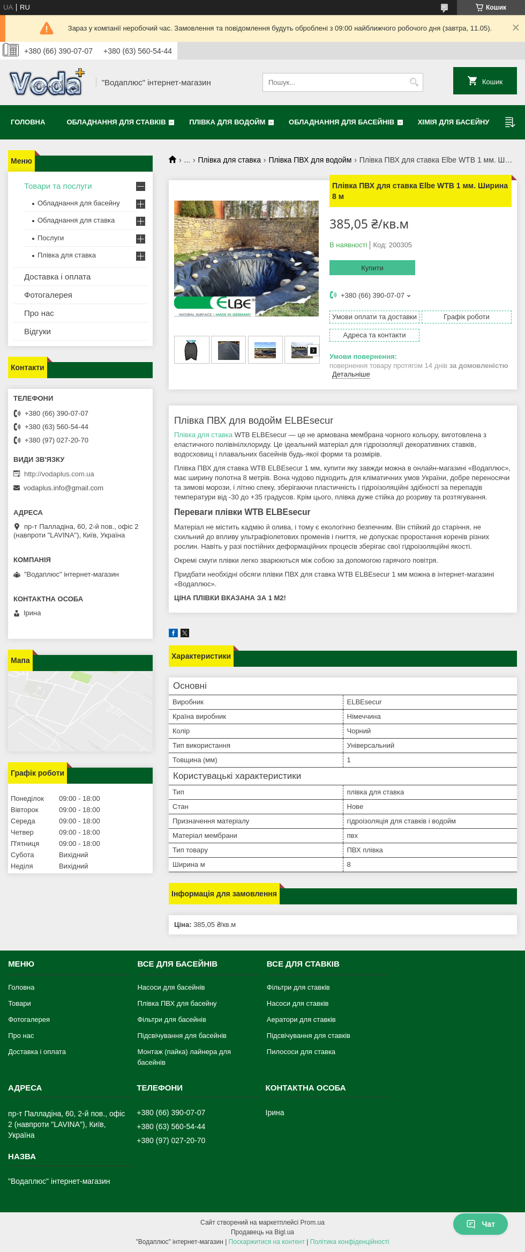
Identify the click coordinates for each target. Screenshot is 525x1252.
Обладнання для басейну (79, 203)
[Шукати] (413, 82)
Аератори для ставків (301, 1019)
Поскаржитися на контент (267, 1242)
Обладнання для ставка (76, 220)
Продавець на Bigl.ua (262, 1232)
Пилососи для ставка (301, 1052)
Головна (28, 122)
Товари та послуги (58, 185)
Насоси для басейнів (171, 987)
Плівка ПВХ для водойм (309, 160)
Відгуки (37, 331)
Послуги (51, 238)
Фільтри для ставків (298, 987)
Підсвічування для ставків (308, 1036)
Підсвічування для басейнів (182, 1036)
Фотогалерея (48, 294)
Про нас (39, 313)
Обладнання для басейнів (341, 122)
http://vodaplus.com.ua (59, 474)
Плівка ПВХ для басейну (176, 1003)
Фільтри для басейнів (171, 1019)
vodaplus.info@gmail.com (63, 488)
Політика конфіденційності (349, 1242)
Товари (19, 1003)
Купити (372, 268)
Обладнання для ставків (116, 122)
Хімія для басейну (454, 122)
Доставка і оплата (57, 276)
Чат (480, 1224)
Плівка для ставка (229, 160)
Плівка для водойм (227, 122)
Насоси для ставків (298, 1003)
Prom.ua (313, 1222)
